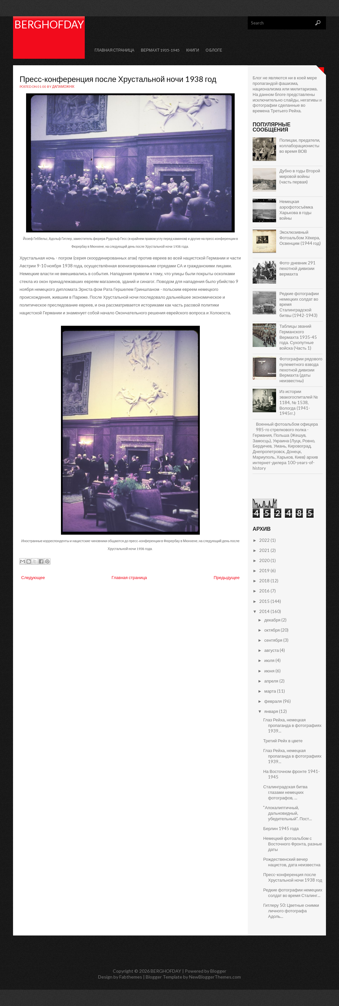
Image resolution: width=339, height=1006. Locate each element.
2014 (265, 611)
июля (269, 660)
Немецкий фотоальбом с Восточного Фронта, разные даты (292, 844)
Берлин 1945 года (281, 828)
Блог (257, 77)
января (271, 711)
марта (270, 691)
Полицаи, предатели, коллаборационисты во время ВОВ (299, 145)
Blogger (218, 971)
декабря (273, 619)
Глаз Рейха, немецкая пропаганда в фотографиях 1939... (292, 725)
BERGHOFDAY (49, 24)
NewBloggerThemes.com (215, 977)
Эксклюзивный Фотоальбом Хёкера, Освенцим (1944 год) (299, 237)
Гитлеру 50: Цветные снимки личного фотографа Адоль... (291, 911)
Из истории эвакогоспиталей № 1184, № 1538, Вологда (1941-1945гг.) (298, 402)
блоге (280, 94)
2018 (265, 580)
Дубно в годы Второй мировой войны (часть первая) (299, 176)
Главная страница (114, 50)
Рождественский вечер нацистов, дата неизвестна (291, 862)
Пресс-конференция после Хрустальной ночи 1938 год (118, 79)
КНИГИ (192, 50)
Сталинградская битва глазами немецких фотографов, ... (285, 792)
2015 (265, 601)
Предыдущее (227, 577)
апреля (271, 681)
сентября (273, 640)
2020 (265, 560)
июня (269, 670)
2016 (265, 590)
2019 (265, 570)
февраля (273, 701)
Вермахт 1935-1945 (160, 50)
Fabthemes (130, 977)
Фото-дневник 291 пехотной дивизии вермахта (297, 268)
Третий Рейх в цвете (282, 740)
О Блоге (214, 50)
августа (272, 650)
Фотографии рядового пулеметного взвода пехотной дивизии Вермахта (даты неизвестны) (300, 370)
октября (272, 630)
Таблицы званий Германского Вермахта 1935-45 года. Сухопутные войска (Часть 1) (298, 337)
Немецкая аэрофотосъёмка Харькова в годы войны (296, 210)
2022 (265, 540)
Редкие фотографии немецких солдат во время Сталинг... (292, 892)
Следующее (33, 577)
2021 (265, 550)
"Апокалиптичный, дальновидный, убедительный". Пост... (287, 813)
